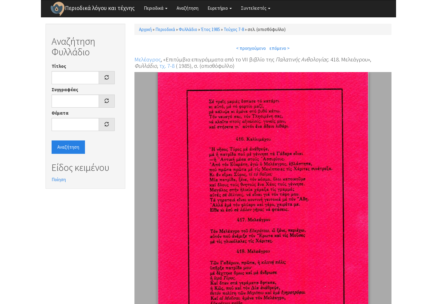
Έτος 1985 (210, 29)
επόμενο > (279, 48)
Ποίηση (59, 179)
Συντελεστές (255, 8)
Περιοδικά (156, 8)
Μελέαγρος (147, 59)
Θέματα (60, 113)
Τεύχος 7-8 (234, 29)
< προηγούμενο (251, 48)
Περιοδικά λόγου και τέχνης (100, 8)
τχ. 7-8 (166, 65)
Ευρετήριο (220, 8)
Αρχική (145, 29)
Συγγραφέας (65, 89)
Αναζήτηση (187, 8)
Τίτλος (59, 66)
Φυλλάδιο (188, 29)
